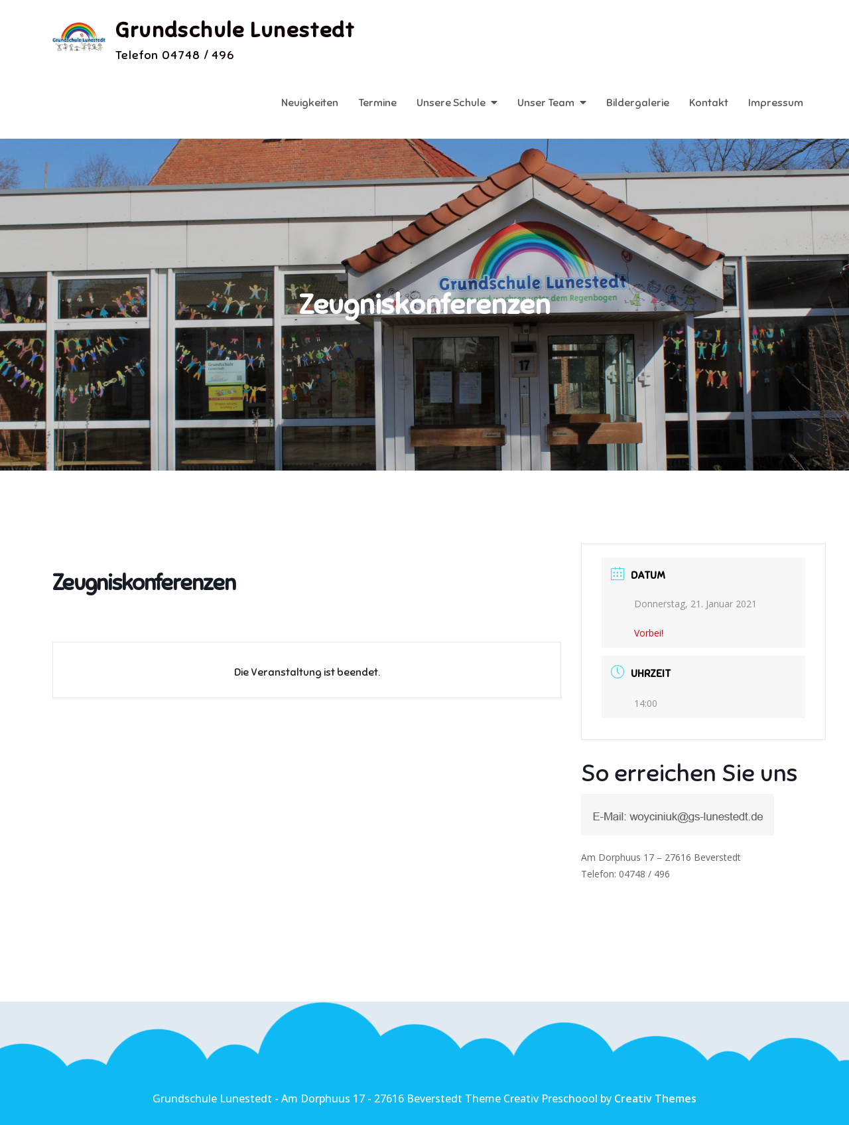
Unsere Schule (451, 103)
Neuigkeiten (309, 103)
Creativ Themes (655, 1098)
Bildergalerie (637, 103)
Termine (377, 103)
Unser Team (545, 103)
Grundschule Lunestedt (235, 30)
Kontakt (708, 103)
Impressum (775, 103)
